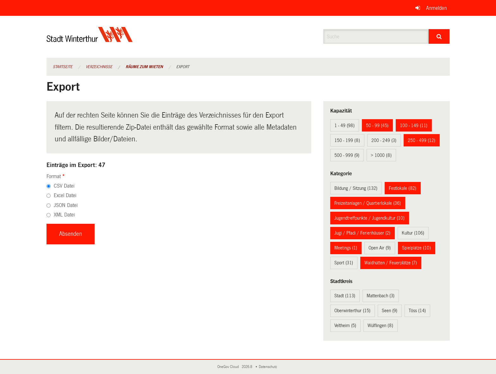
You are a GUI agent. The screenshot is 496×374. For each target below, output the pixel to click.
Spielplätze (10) (416, 247)
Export (182, 67)
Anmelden (436, 8)
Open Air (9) (380, 247)
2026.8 (247, 367)
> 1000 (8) (381, 155)
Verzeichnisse (99, 67)
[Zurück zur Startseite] (89, 40)
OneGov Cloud (229, 367)
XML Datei (64, 214)
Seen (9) (389, 310)
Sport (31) (343, 262)
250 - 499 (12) (421, 140)
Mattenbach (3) (380, 295)
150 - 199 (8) (347, 140)
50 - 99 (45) (377, 125)
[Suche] (439, 36)
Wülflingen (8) (380, 325)
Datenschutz (269, 367)
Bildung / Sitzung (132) (355, 188)
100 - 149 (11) (413, 125)
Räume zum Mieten (144, 67)
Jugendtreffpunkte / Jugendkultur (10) (369, 218)
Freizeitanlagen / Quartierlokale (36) (367, 203)
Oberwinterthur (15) (352, 310)
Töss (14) (417, 310)
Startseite (62, 67)
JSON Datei (66, 205)
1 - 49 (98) (344, 125)
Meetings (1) (345, 247)
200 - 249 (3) (383, 140)
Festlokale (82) (402, 188)
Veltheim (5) (345, 325)
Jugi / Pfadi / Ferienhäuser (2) (362, 232)
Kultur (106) (413, 232)
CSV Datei (64, 186)
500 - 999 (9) (346, 155)
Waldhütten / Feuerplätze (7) (390, 262)
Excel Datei (65, 195)
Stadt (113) (344, 295)
